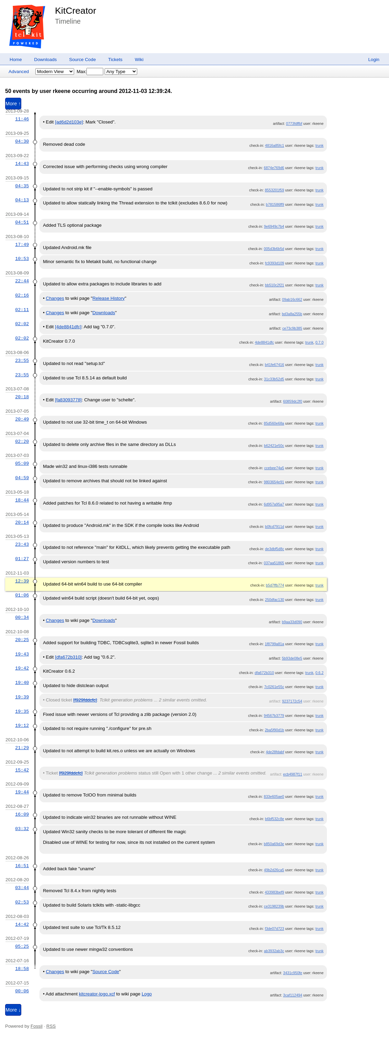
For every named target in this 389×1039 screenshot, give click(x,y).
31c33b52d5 (274, 379)
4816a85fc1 (274, 145)
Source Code (82, 59)
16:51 (22, 866)
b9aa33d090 (292, 622)
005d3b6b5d (274, 249)
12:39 (22, 581)
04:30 (22, 141)
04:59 (22, 478)
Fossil (37, 1026)
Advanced (19, 71)
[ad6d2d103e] (69, 122)
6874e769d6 (274, 168)
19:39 (22, 697)
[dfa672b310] (68, 657)
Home (16, 59)
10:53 (22, 259)
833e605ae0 (274, 796)
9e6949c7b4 (274, 226)
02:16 (22, 295)
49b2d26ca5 (274, 870)
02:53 (22, 902)
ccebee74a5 (274, 468)
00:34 (22, 617)
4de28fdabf (275, 752)
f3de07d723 (274, 928)
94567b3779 (274, 715)
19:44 (22, 792)
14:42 (22, 924)
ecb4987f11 (292, 774)
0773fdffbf (294, 123)
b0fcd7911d (274, 526)
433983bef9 (274, 892)
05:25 (22, 946)
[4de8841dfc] (68, 326)
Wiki (139, 59)
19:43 (22, 654)
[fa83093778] (68, 399)
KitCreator (75, 10)
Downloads (45, 59)
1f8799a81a (274, 644)
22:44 (22, 281)
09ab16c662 (292, 299)
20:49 (22, 419)
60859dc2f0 (292, 401)
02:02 (22, 324)
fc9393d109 (274, 263)
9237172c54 (292, 701)
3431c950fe (292, 973)
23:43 (22, 544)
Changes (55, 298)
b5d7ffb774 (275, 585)
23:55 (22, 360)
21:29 (22, 748)
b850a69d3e (274, 844)
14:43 (22, 164)
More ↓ (13, 1010)
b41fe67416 (274, 365)
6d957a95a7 (274, 504)
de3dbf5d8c (274, 549)
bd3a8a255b (292, 314)
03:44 (22, 888)
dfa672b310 (264, 673)
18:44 (22, 500)
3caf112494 (292, 995)
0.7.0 (319, 342)
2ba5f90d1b (274, 730)
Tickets (115, 59)
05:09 (22, 463)
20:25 (22, 640)
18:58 (22, 969)
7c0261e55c (274, 687)
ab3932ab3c (274, 951)
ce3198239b (274, 906)
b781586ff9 (275, 204)
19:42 (22, 668)
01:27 (22, 559)
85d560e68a (274, 423)
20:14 (22, 522)
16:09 (22, 814)
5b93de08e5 (292, 658)
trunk (319, 145)
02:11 (22, 310)
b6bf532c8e (274, 819)
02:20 (22, 441)
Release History (108, 298)
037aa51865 (274, 563)
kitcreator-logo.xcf (97, 993)
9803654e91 (274, 482)
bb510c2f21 (274, 285)
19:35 (22, 711)
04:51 (22, 222)
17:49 (22, 244)
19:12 (22, 725)
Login (373, 59)
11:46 (22, 119)
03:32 (22, 829)
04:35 (22, 186)
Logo (147, 993)
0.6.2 (319, 673)
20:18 (22, 397)
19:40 (22, 683)
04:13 (22, 200)
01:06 (22, 595)
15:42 (22, 770)
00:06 (22, 991)
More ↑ (13, 103)
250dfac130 (274, 600)
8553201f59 (274, 190)
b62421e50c (274, 446)
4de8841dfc (264, 342)
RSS (51, 1026)
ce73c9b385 (292, 328)
